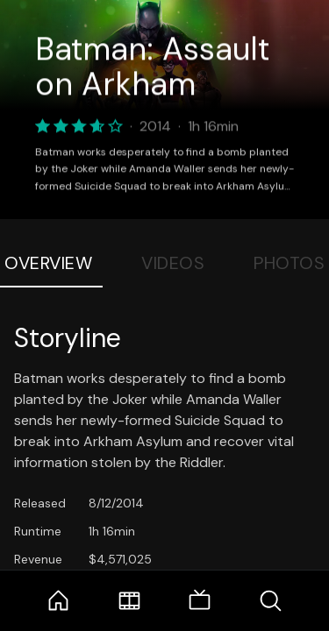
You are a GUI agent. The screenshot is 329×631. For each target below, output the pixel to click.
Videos (172, 263)
